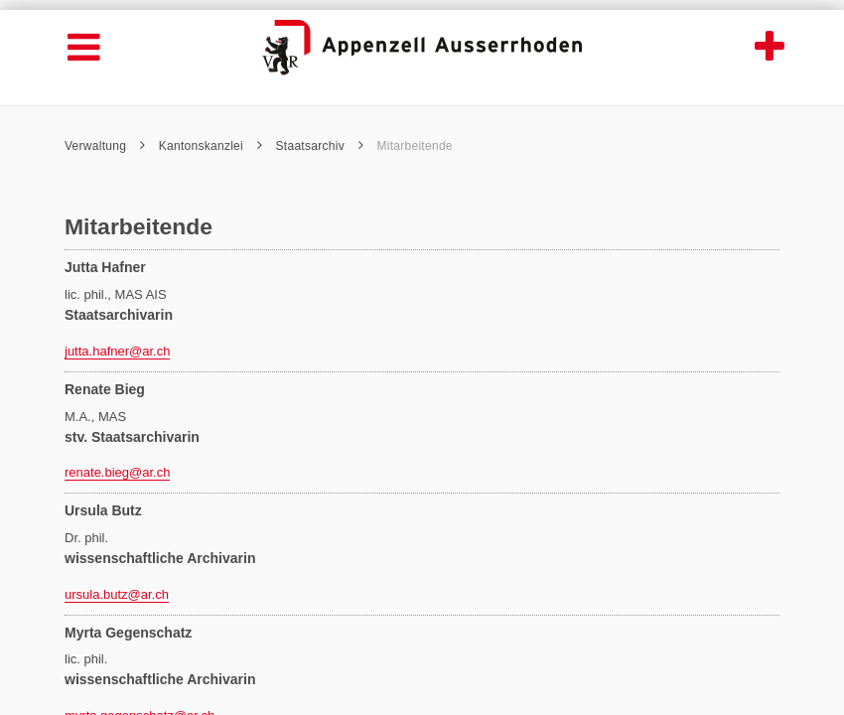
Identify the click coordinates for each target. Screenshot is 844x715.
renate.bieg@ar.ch (117, 472)
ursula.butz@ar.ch (117, 594)
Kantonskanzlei (210, 146)
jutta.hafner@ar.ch (117, 351)
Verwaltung (105, 146)
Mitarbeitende (414, 146)
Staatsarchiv (319, 146)
